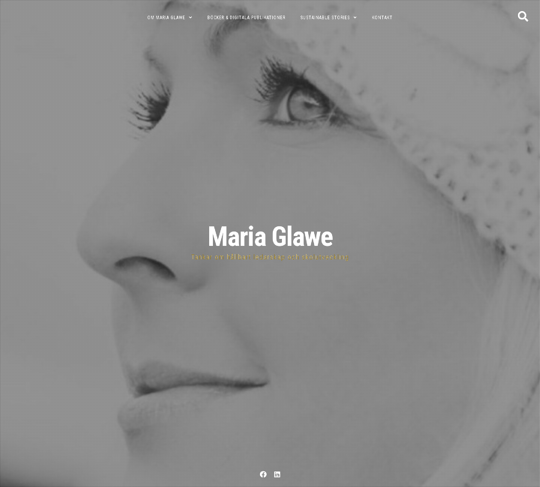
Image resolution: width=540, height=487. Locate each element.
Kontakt (382, 17)
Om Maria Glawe (166, 17)
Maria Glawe (270, 237)
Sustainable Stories (325, 17)
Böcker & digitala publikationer (246, 17)
